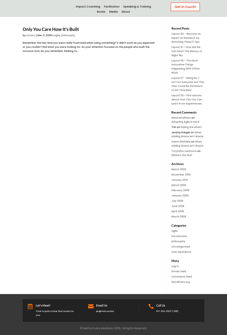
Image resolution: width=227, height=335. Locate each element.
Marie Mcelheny (181, 117)
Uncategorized (180, 246)
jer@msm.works (105, 311)
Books (101, 12)
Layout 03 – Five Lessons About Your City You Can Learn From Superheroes (186, 99)
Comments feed (181, 276)
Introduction (179, 236)
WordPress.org (180, 282)
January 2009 (179, 195)
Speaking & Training (137, 7)
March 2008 (178, 216)
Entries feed (178, 271)
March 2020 (178, 169)
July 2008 (177, 201)
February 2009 (180, 190)
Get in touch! (185, 6)
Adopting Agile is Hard (185, 122)
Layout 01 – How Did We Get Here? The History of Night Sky (186, 51)
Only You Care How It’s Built (51, 29)
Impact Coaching (88, 7)
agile (57, 35)
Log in (175, 266)
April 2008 (177, 211)
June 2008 (177, 206)
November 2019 (181, 174)
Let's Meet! (43, 305)
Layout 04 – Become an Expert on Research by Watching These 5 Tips (186, 38)
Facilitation (111, 7)
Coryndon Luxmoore (184, 151)
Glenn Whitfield (180, 141)
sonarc (30, 35)
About (126, 12)
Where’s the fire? (181, 155)
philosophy (68, 35)
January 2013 (179, 180)
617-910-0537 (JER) (167, 311)
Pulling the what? (191, 127)
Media (113, 12)
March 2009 (178, 185)
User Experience (181, 252)
